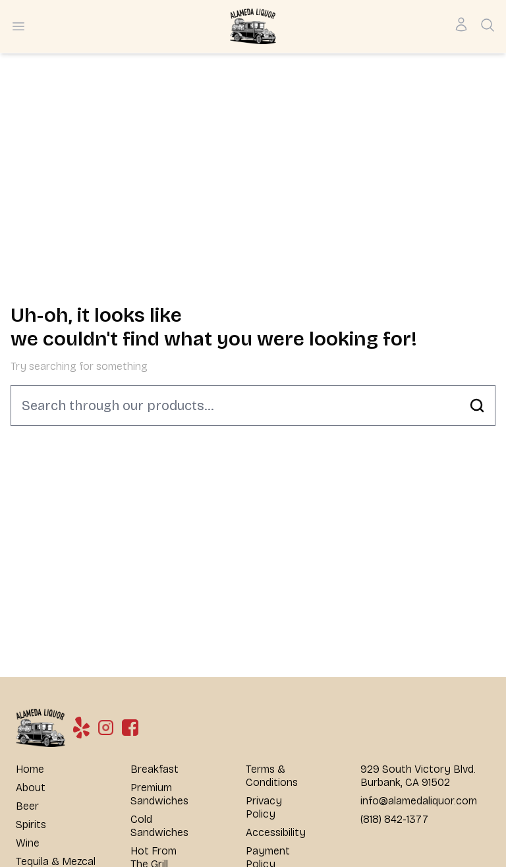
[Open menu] (18, 26)
